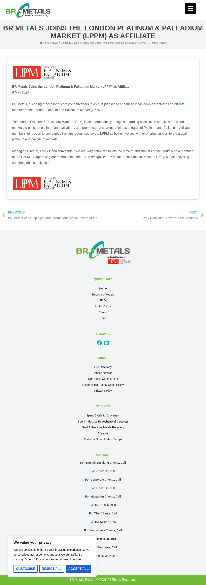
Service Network (103, 373)
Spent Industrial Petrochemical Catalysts (103, 421)
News (102, 318)
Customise (25, 568)
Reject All (52, 568)
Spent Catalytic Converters (103, 415)
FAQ (103, 300)
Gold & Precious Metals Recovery (103, 427)
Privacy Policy (103, 390)
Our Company (103, 367)
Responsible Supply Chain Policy (103, 384)
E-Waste (103, 433)
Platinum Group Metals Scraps (103, 439)
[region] (52, 556)
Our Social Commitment (103, 378)
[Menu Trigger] (190, 8)
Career (103, 312)
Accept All (78, 568)
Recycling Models (103, 294)
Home (103, 288)
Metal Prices (103, 306)
